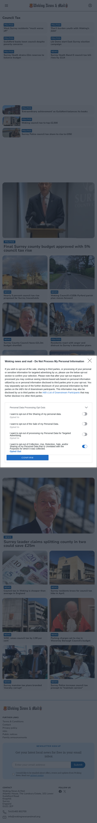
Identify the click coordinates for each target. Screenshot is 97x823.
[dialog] (48, 411)
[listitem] (48, 407)
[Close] (91, 362)
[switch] (84, 413)
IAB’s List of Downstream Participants (61, 392)
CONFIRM (28, 457)
